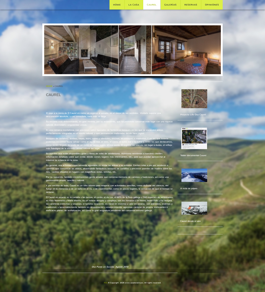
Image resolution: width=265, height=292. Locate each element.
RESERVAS (190, 4)
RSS (105, 283)
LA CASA (133, 4)
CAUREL (152, 4)
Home (117, 4)
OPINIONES (212, 4)
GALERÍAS (170, 4)
